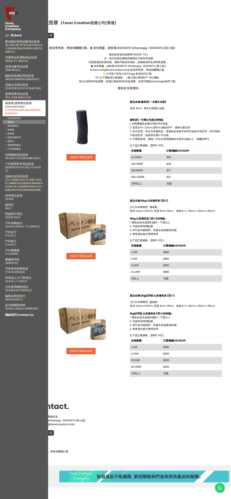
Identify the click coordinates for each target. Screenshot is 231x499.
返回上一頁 (67, 35)
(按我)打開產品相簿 (97, 157)
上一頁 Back (13, 35)
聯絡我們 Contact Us (19, 315)
